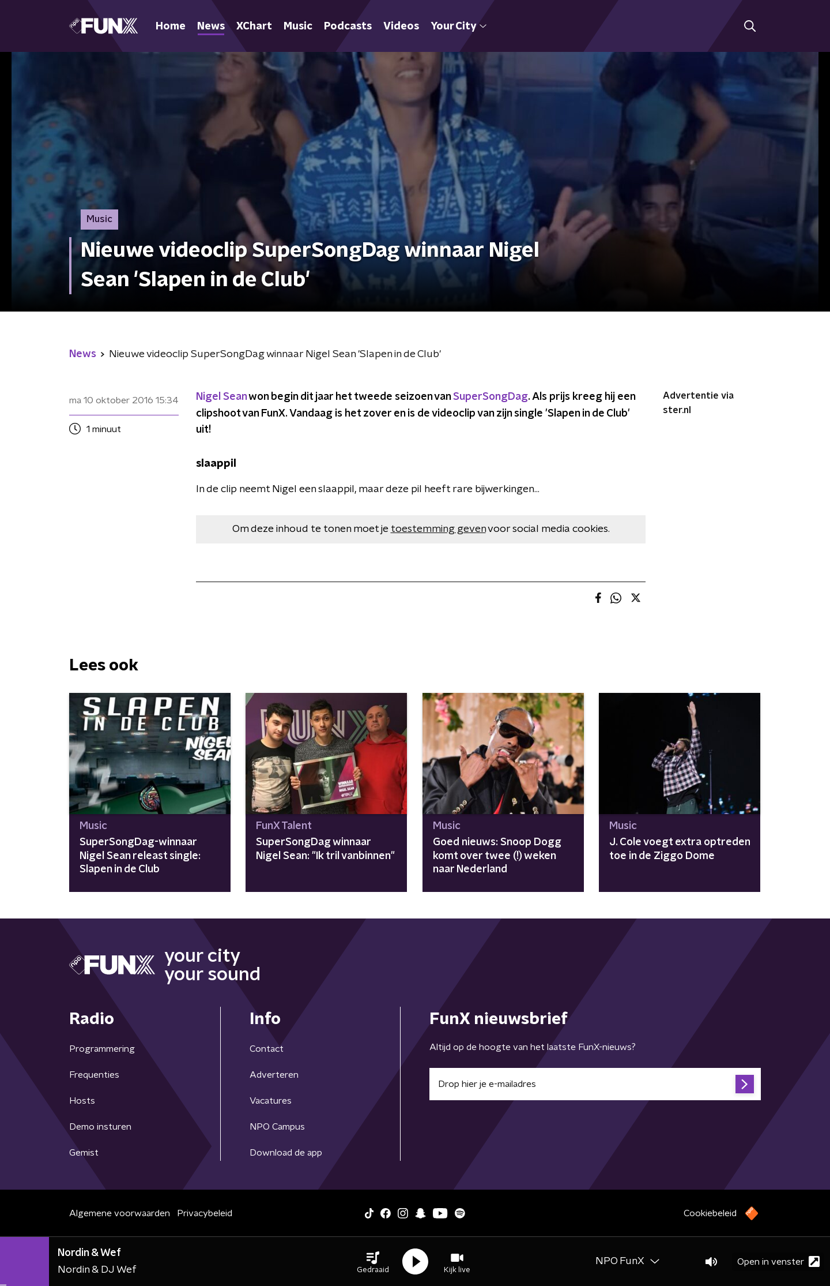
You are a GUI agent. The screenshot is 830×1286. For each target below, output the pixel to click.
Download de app (286, 1152)
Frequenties (94, 1074)
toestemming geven (438, 529)
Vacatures (271, 1100)
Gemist (84, 1152)
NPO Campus (277, 1126)
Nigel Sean (221, 397)
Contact (267, 1048)
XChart (254, 26)
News (211, 26)
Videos (401, 26)
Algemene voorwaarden (119, 1213)
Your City (458, 26)
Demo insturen (100, 1126)
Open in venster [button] (778, 1261)
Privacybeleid (204, 1213)
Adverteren (274, 1074)
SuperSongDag (490, 397)
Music (298, 26)
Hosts (82, 1100)
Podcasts (348, 26)
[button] (372, 1261)
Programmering (102, 1048)
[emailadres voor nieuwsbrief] (595, 1084)
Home (171, 26)
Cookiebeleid (710, 1213)
